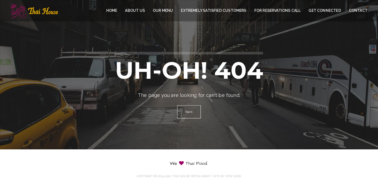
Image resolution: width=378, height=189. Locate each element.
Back (189, 112)
